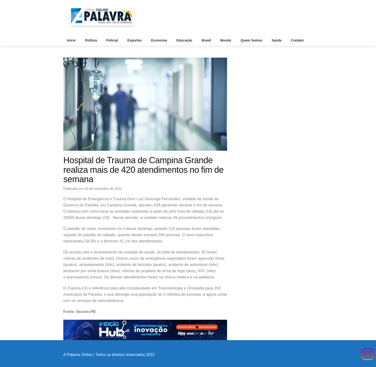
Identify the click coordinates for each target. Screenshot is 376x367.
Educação (184, 40)
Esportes (135, 40)
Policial (112, 40)
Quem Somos (252, 40)
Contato (298, 40)
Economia (159, 40)
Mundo (226, 40)
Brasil (207, 40)
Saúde (276, 40)
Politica (91, 40)
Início (71, 40)
